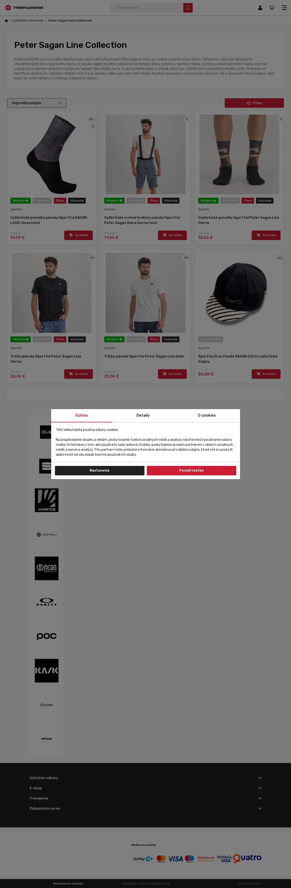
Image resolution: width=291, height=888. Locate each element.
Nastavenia (99, 471)
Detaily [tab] (143, 415)
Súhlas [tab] (81, 415)
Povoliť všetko (191, 471)
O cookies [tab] (207, 415)
